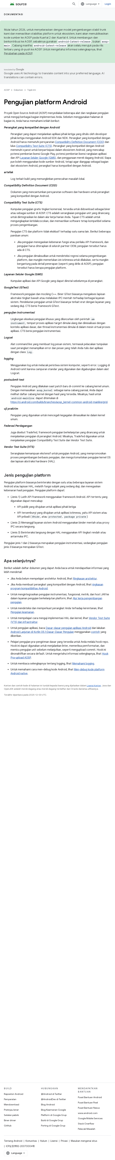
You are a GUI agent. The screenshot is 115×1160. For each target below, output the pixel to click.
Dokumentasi (13, 14)
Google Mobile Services (90, 1118)
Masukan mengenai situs (84, 1141)
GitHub (7, 1125)
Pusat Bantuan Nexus (89, 1107)
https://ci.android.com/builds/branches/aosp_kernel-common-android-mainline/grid (59, 402)
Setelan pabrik (11, 1115)
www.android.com (88, 1113)
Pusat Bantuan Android (90, 1097)
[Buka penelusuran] (74, 4)
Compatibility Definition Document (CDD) (79, 142)
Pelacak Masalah (86, 1128)
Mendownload (11, 1104)
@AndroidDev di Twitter (53, 1099)
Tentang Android (13, 1141)
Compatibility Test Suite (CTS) (34, 146)
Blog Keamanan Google (53, 1109)
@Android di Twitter (51, 1094)
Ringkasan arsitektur (85, 578)
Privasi (64, 1141)
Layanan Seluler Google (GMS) (38, 158)
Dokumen (18, 90)
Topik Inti (31, 90)
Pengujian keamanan (22, 612)
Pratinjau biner (11, 1109)
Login (108, 3)
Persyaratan (10, 1099)
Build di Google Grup (52, 1120)
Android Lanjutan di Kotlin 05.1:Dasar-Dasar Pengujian (42, 632)
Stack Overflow (86, 1123)
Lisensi (54, 1141)
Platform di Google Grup (54, 1115)
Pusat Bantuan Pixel (88, 1102)
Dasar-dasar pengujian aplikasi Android (68, 628)
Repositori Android (13, 1094)
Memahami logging (83, 663)
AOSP (7, 90)
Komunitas (31, 1141)
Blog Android (48, 1104)
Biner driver (10, 1120)
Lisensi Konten (94, 685)
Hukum (43, 1141)
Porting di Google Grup (53, 1125)
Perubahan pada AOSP (18, 53)
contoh (95, 632)
